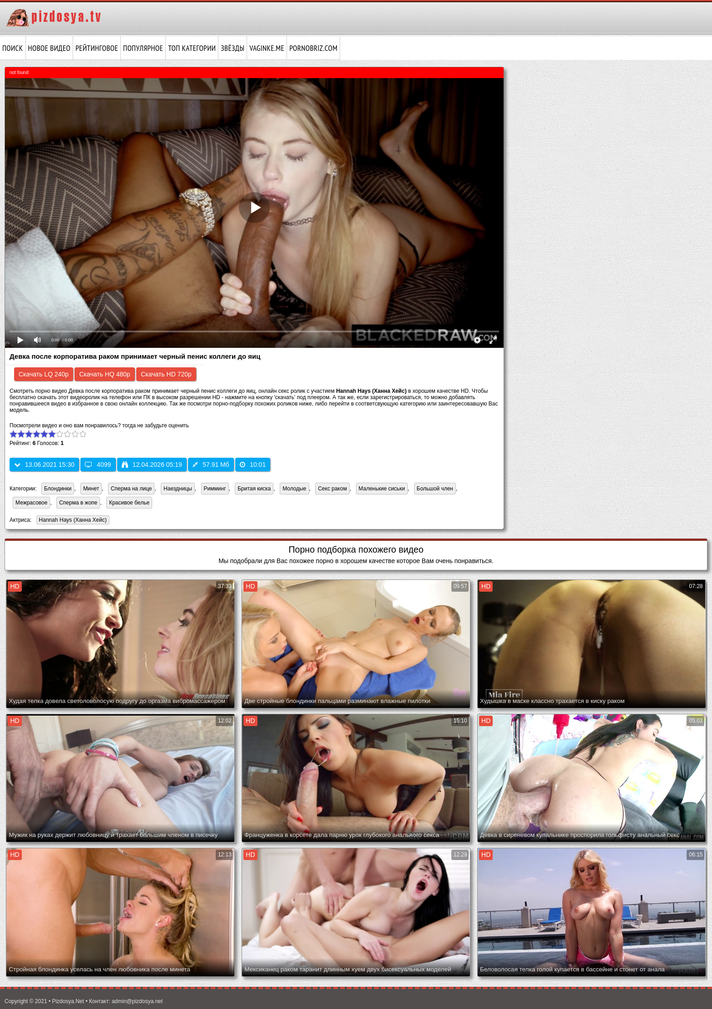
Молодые (294, 488)
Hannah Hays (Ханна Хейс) (71, 520)
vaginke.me (266, 48)
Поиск (12, 48)
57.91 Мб (211, 464)
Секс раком (332, 488)
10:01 (253, 464)
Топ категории (192, 48)
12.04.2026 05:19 (152, 464)
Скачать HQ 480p (104, 374)
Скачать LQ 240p (44, 374)
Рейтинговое (96, 48)
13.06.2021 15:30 (44, 464)
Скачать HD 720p (166, 374)
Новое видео (49, 48)
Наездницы (177, 488)
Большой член (435, 488)
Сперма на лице (131, 488)
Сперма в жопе (78, 503)
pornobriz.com (313, 48)
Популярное (143, 48)
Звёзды (232, 48)
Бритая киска (254, 488)
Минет (91, 488)
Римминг (215, 488)
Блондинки (57, 488)
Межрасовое (31, 503)
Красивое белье (129, 503)
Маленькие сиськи (382, 488)
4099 (98, 464)
